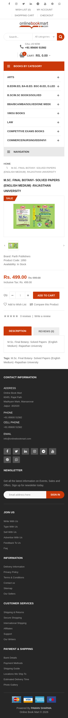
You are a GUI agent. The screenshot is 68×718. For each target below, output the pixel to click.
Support (8, 634)
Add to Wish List (17, 304)
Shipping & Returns (14, 612)
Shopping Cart (24, 15)
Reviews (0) (46, 331)
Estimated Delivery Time (16, 679)
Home (7, 163)
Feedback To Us (12, 543)
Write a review (42, 316)
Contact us (9, 583)
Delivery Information (14, 566)
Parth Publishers (21, 256)
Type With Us (11, 526)
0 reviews (25, 316)
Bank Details (10, 657)
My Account (44, 9)
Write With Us (11, 521)
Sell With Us (10, 532)
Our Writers (10, 639)
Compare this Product (46, 304)
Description (17, 331)
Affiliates (8, 628)
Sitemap (8, 588)
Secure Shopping (13, 617)
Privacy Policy (11, 572)
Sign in (55, 494)
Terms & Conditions (14, 577)
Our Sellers (9, 593)
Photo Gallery (11, 684)
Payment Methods (13, 663)
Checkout (46, 15)
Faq (6, 548)
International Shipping (15, 623)
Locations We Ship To (15, 674)
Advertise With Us (13, 537)
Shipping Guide (12, 668)
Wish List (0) (23, 9)
